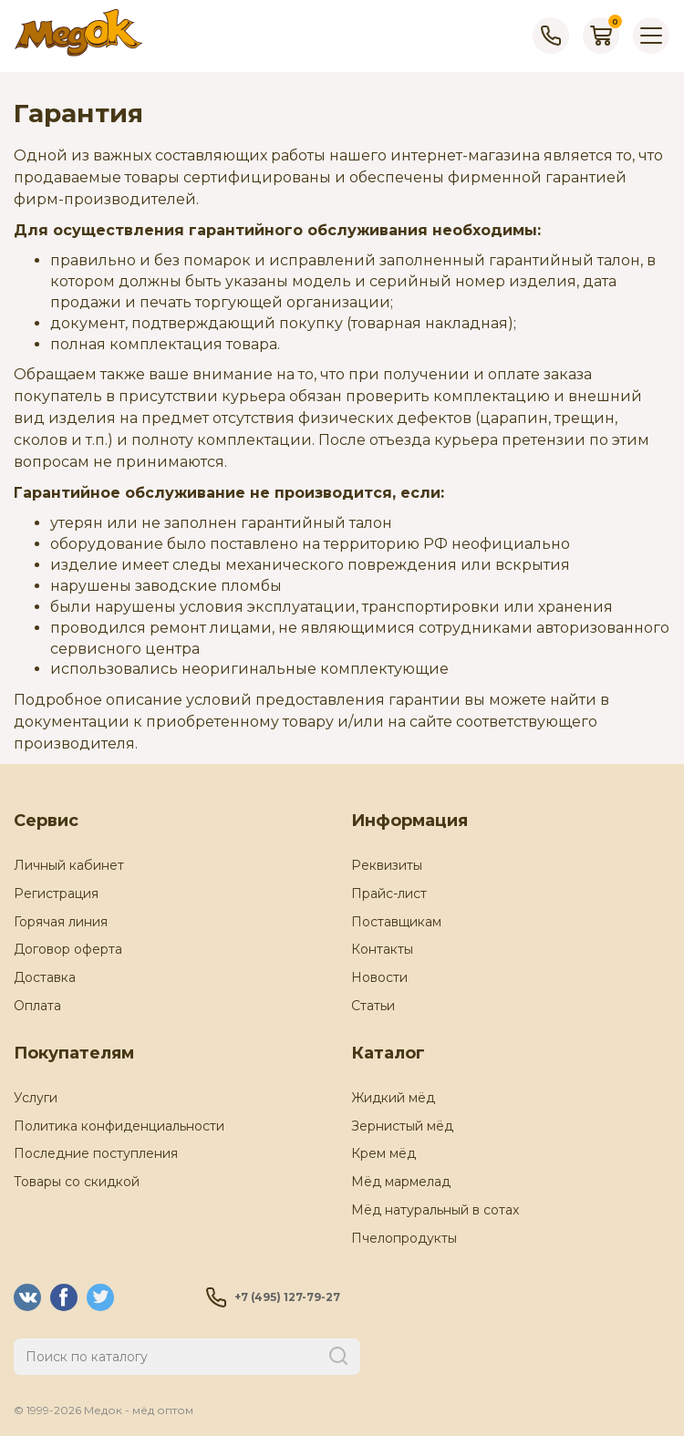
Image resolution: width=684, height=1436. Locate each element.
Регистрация (56, 893)
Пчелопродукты (404, 1238)
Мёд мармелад (401, 1181)
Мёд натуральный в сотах (435, 1210)
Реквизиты (386, 865)
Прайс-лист (389, 893)
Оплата (37, 1005)
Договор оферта (68, 949)
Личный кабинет (69, 865)
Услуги (35, 1098)
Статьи (373, 1005)
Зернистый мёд (402, 1126)
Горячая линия (61, 922)
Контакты (382, 949)
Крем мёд (383, 1153)
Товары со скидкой (77, 1181)
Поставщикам (396, 922)
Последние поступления (96, 1153)
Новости (379, 977)
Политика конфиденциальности (119, 1126)
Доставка (45, 977)
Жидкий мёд (393, 1098)
